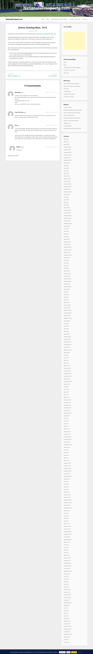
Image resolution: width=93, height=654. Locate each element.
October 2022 (67, 252)
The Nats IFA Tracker (69, 96)
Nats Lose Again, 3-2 (14, 76)
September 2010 (68, 634)
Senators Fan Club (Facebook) (71, 120)
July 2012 (66, 576)
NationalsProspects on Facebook (72, 86)
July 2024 (66, 197)
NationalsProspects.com (46, 8)
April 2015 (66, 489)
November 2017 (67, 408)
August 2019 (67, 352)
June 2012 (66, 579)
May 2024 (66, 202)
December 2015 (67, 468)
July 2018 (66, 386)
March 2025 (67, 176)
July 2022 (66, 260)
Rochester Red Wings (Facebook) (72, 118)
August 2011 (67, 605)
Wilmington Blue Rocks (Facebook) (72, 128)
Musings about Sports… (69, 115)
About (43, 19)
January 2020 (67, 339)
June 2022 (66, 263)
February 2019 (67, 368)
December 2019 (67, 342)
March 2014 (67, 523)
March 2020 (67, 334)
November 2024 (67, 186)
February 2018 (67, 400)
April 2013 (66, 552)
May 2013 (66, 550)
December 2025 (67, 152)
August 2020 (67, 321)
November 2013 (67, 534)
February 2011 (67, 621)
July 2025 (66, 165)
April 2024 (66, 205)
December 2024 (67, 184)
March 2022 (67, 271)
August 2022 (67, 257)
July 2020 (66, 323)
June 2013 (66, 547)
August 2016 (67, 447)
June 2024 (66, 199)
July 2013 (66, 544)
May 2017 (66, 423)
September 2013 (68, 539)
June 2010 (66, 642)
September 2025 (68, 160)
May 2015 (66, 487)
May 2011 (66, 613)
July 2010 (66, 639)
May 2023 (66, 234)
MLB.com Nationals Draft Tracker (72, 112)
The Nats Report (68, 126)
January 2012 (67, 592)
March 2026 (67, 144)
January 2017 (67, 434)
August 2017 (67, 415)
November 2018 (67, 376)
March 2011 (67, 618)
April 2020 (66, 331)
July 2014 (66, 513)
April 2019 (66, 363)
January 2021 (67, 307)
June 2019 (66, 357)
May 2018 (66, 392)
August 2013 (67, 542)
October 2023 (67, 221)
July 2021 (66, 292)
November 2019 (67, 344)
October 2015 (67, 473)
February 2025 (67, 178)
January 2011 (67, 624)
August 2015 (67, 479)
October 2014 (67, 505)
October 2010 (67, 631)
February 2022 (67, 273)
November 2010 (67, 629)
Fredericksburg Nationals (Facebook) (73, 110)
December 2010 (67, 626)
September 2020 (68, 318)
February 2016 (67, 463)
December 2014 (67, 500)
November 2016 (67, 439)
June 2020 (66, 326)
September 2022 (68, 255)
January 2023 (67, 244)
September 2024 (68, 192)
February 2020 (67, 336)
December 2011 (67, 595)
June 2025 (66, 168)
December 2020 (67, 310)
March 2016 (67, 460)
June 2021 (66, 294)
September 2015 (68, 476)
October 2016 (67, 442)
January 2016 (67, 465)
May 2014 (66, 518)
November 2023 (67, 218)
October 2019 (67, 347)
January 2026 (67, 149)
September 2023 (68, 223)
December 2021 (67, 278)
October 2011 (67, 600)
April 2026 (66, 141)
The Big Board (67, 91)
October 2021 (67, 284)
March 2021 (67, 302)
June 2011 (66, 610)
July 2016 (66, 450)
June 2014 (66, 516)
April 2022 (66, 268)
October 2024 (67, 189)
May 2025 (66, 171)
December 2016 (67, 437)
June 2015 (66, 484)
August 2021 (67, 289)
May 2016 (66, 455)
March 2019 (67, 365)
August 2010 (67, 637)
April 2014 (66, 521)
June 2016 (66, 452)
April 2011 (66, 616)
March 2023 (67, 239)
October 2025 (67, 157)
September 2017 (68, 413)
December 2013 (67, 531)
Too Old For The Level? (75, 19)
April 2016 (66, 458)
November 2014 (67, 502)
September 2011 (68, 602)
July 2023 (66, 228)
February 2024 (67, 210)
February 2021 (67, 305)
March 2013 (67, 555)
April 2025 (66, 173)
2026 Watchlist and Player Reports (59, 19)
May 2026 (66, 139)
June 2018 (66, 389)
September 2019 (68, 350)
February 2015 (67, 494)
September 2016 (68, 444)
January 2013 (67, 560)
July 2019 (66, 355)
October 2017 (67, 410)
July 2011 (66, 608)
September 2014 (68, 508)
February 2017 (67, 431)
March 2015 (67, 492)
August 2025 (67, 163)
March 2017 (67, 429)
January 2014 (67, 529)
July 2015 (66, 481)
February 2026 (67, 147)
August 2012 (67, 573)
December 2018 (67, 373)
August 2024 (67, 194)
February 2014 (67, 526)
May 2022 (66, 265)
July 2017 (66, 418)
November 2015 (67, 471)
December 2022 (67, 247)
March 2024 (67, 207)
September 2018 (68, 381)
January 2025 (67, 181)
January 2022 (67, 276)
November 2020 (67, 313)
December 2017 (67, 405)
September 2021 (68, 286)
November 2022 (67, 250)
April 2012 (66, 584)
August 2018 (67, 384)
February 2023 (67, 242)
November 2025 (67, 155)
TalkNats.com (67, 123)
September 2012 (68, 571)
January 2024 (67, 213)
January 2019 (67, 371)
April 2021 (66, 300)
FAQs (47, 19)
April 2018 (66, 394)
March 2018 (67, 397)
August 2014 (67, 510)
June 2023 (66, 231)
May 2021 (66, 297)
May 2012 (66, 581)
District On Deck (68, 107)
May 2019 (66, 360)
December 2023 (67, 215)
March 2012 (67, 587)
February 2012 (67, 589)
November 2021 (67, 281)
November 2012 (67, 566)
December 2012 (67, 563)
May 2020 (66, 328)
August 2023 (67, 226)
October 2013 (67, 537)
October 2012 (67, 568)
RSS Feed (66, 89)
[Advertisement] (74, 41)
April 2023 (66, 236)
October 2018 (67, 379)
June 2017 (66, 421)
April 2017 (66, 426)
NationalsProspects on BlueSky (71, 83)
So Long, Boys (53, 76)
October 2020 (67, 315)
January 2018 (67, 402)
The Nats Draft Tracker (69, 94)
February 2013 (67, 558)
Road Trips (84, 19)
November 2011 (67, 597)
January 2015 (67, 497)
